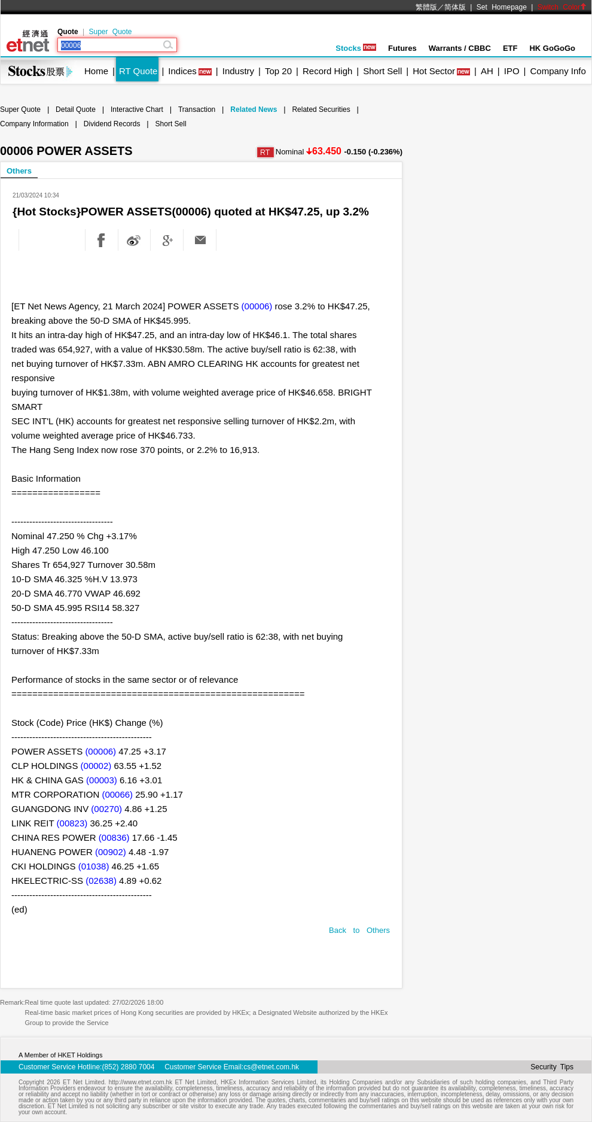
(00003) (101, 780)
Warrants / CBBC (460, 48)
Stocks (355, 48)
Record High (327, 71)
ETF (510, 48)
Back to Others (359, 930)
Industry (238, 71)
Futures (402, 48)
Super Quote (110, 32)
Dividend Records (112, 124)
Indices (182, 71)
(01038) (93, 866)
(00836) (114, 837)
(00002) (96, 766)
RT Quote (138, 71)
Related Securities (321, 109)
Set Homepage (502, 7)
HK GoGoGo (552, 48)
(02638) (101, 880)
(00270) (106, 809)
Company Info (557, 71)
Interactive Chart (137, 109)
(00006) (257, 306)
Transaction (196, 109)
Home (96, 71)
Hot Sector (434, 71)
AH (487, 71)
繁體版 (426, 7)
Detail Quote (76, 109)
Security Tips (551, 1067)
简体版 (455, 7)
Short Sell (382, 71)
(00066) (117, 794)
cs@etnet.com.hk (271, 1067)
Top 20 (278, 71)
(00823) (72, 823)
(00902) (110, 852)
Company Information (34, 124)
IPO (512, 71)
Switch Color (562, 7)
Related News (253, 109)
